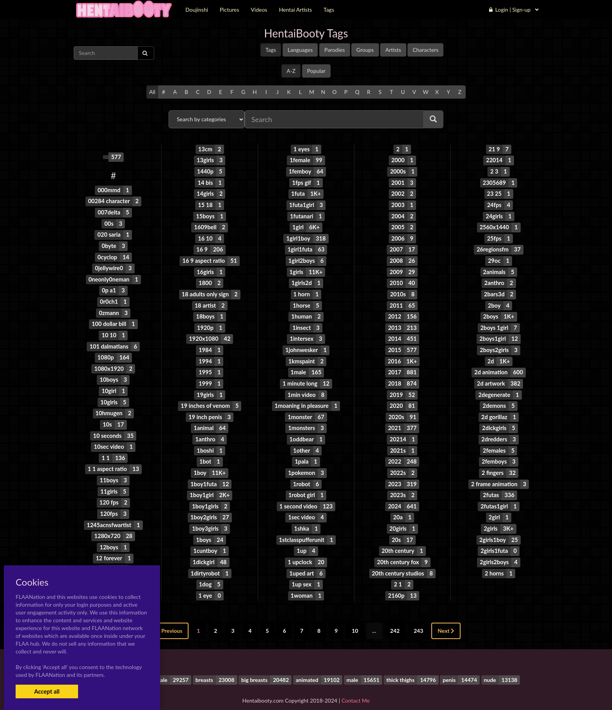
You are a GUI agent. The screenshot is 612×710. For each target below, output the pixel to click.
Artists (393, 49)
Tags (270, 49)
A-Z (290, 70)
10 (355, 621)
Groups (365, 49)
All (152, 92)
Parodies (334, 49)
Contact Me (356, 690)
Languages (300, 49)
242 (395, 621)
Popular (316, 70)
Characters (425, 49)
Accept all (46, 691)
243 (418, 621)
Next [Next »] (446, 621)
